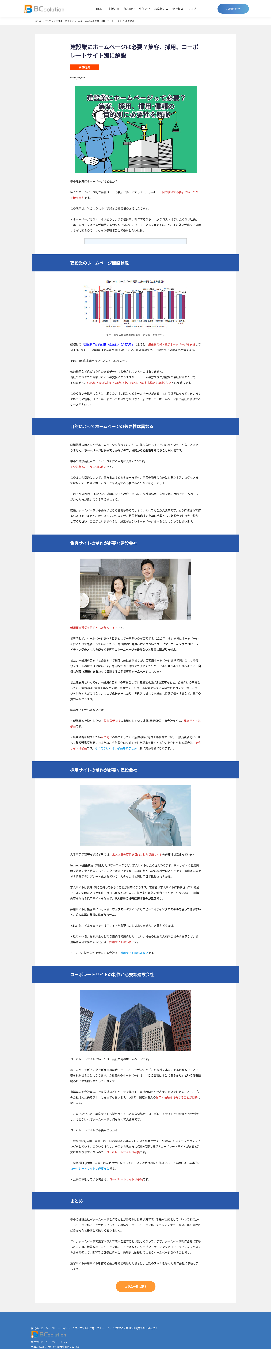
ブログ (192, 9)
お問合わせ (233, 9)
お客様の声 (161, 9)
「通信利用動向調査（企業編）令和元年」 (107, 344)
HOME (100, 9)
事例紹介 (144, 9)
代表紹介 (129, 9)
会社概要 (178, 9)
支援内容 (113, 9)
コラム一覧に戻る (135, 1286)
